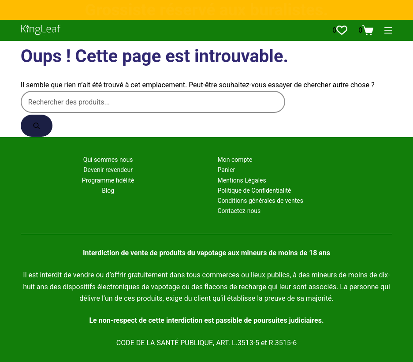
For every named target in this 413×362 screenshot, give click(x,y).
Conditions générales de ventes (260, 200)
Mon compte (234, 159)
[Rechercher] (36, 126)
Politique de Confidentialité (254, 190)
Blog (108, 190)
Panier (226, 169)
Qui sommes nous (108, 159)
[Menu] (388, 30)
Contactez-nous (238, 210)
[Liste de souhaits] (339, 30)
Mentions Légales (241, 180)
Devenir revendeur (108, 169)
